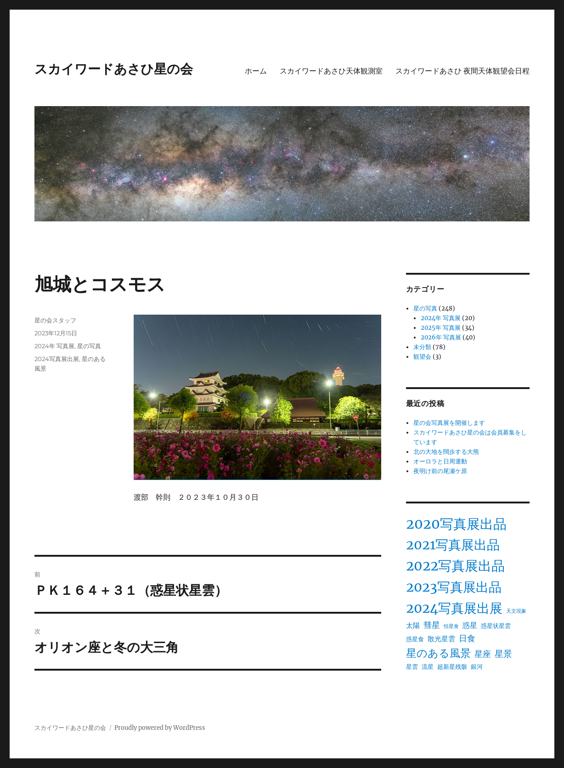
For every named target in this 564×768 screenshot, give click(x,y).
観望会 (422, 357)
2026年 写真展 (441, 337)
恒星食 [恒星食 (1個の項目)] (451, 626)
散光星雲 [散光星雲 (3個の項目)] (441, 638)
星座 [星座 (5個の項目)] (482, 654)
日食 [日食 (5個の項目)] (467, 638)
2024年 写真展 (54, 346)
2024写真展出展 (56, 358)
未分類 (422, 347)
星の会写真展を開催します (449, 423)
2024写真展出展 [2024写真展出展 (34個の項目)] (454, 608)
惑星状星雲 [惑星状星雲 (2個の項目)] (496, 626)
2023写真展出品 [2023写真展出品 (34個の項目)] (454, 587)
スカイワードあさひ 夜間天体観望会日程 (462, 71)
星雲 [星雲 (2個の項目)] (412, 667)
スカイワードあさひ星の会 (113, 69)
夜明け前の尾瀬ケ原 (440, 471)
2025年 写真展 (441, 328)
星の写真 (89, 346)
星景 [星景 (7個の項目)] (503, 653)
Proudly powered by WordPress (159, 728)
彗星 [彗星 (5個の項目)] (431, 625)
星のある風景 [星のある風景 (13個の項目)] (438, 653)
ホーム (256, 71)
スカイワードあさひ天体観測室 (331, 71)
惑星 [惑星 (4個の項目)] (469, 625)
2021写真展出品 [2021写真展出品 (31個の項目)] (453, 545)
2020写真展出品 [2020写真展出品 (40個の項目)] (456, 523)
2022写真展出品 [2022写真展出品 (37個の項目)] (455, 566)
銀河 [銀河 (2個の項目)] (477, 667)
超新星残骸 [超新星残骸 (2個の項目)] (452, 667)
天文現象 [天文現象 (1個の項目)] (516, 611)
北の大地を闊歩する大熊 (446, 452)
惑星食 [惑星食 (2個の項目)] (415, 639)
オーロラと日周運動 (440, 461)
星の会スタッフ (55, 320)
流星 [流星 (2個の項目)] (428, 667)
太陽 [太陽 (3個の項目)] (413, 625)
